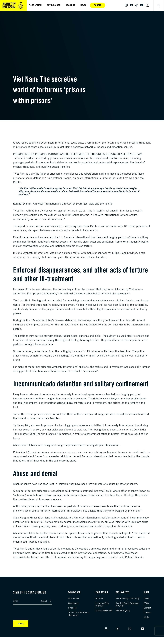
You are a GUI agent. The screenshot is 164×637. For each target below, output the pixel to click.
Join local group (123, 610)
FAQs (146, 603)
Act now (99, 598)
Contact (147, 607)
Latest (146, 598)
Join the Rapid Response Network (127, 604)
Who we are (73, 598)
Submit (44, 601)
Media (146, 617)
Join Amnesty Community (127, 598)
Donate (97, 5)
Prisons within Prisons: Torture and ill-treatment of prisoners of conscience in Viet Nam (77, 153)
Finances (72, 607)
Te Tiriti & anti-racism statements (78, 613)
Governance (73, 603)
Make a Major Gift (104, 610)
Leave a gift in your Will (102, 604)
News (83, 5)
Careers (147, 612)
